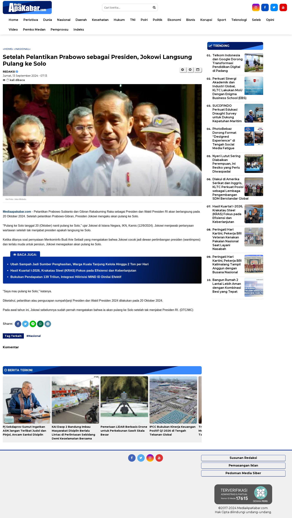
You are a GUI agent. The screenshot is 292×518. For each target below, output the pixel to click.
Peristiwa (30, 20)
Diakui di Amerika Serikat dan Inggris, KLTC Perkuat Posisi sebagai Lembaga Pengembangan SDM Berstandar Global (230, 188)
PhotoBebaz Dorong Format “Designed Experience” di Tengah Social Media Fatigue (224, 138)
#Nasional (33, 336)
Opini (270, 20)
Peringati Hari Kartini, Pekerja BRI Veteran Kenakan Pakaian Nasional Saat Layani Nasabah (227, 239)
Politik (157, 20)
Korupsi (206, 20)
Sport (221, 20)
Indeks (79, 29)
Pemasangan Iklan (243, 465)
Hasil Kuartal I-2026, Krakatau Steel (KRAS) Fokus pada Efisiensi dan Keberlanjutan (73, 270)
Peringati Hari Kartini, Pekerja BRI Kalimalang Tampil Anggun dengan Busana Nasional (227, 264)
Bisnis (190, 20)
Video (13, 29)
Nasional (63, 20)
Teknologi (239, 20)
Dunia (47, 20)
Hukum (119, 20)
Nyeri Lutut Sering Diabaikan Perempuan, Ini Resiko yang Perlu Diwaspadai (226, 163)
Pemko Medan (34, 29)
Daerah (81, 20)
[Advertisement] (235, 327)
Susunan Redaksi (243, 458)
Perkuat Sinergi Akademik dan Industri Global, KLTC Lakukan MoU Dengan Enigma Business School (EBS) (229, 88)
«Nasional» (22, 48)
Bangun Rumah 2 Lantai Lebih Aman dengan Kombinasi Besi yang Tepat (226, 285)
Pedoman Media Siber (243, 473)
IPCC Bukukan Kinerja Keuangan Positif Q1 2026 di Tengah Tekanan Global (173, 430)
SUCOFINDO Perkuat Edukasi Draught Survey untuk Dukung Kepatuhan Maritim (227, 113)
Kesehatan (100, 20)
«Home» (8, 48)
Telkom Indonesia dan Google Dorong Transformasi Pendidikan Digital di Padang (227, 63)
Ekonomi (174, 20)
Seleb (256, 20)
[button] (198, 69)
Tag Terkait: (13, 336)
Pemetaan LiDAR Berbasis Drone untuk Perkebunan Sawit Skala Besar (124, 430)
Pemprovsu (59, 29)
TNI (133, 20)
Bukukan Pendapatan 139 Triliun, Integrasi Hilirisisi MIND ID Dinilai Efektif (65, 277)
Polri (144, 20)
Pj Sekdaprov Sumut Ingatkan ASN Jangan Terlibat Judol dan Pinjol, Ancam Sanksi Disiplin (24, 430)
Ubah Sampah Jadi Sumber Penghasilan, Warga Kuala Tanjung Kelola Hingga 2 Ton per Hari (79, 264)
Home (13, 20)
